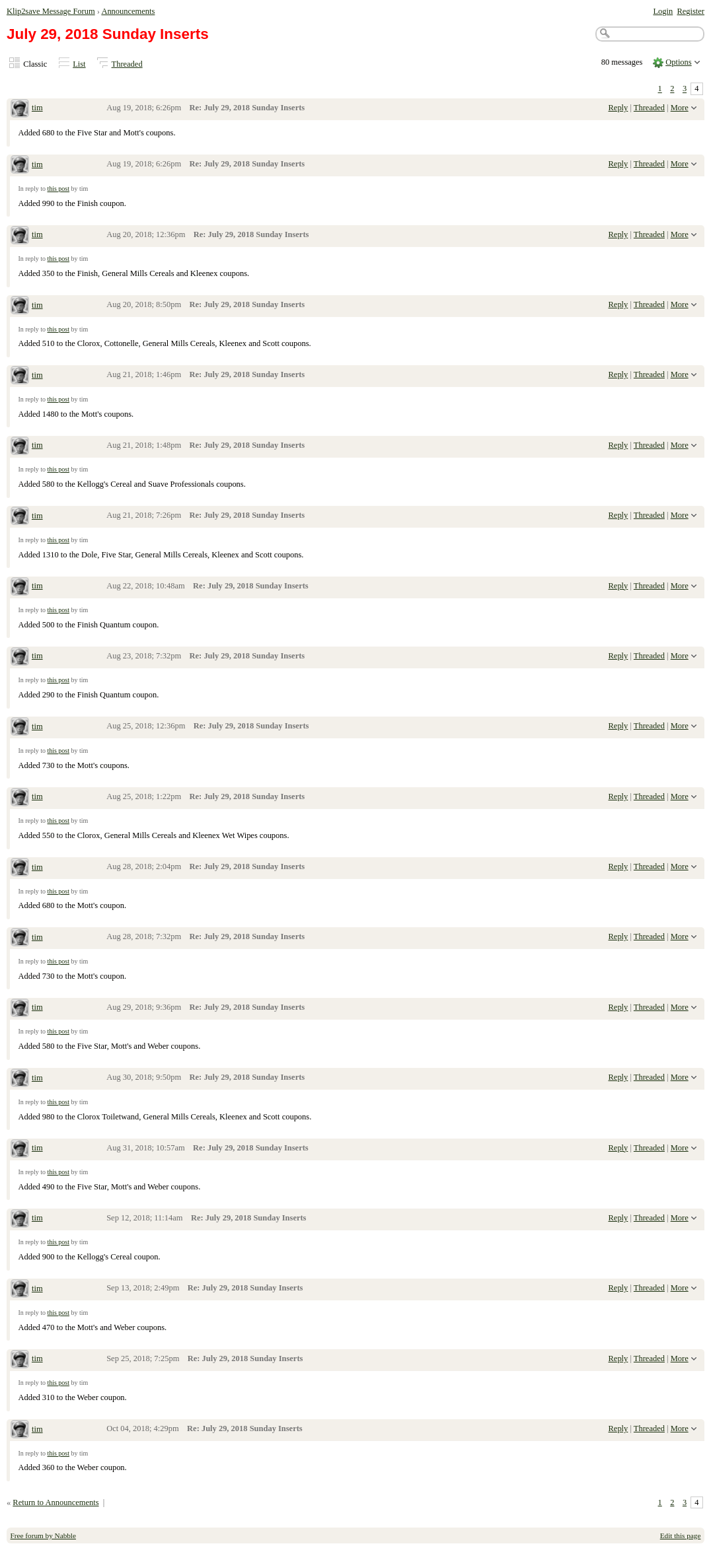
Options (678, 62)
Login (663, 11)
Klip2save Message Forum (51, 11)
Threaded (127, 64)
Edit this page (680, 1535)
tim (37, 107)
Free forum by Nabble (43, 1535)
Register (690, 11)
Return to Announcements (55, 1502)
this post (58, 188)
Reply (618, 107)
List (79, 64)
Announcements (128, 11)
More (680, 107)
